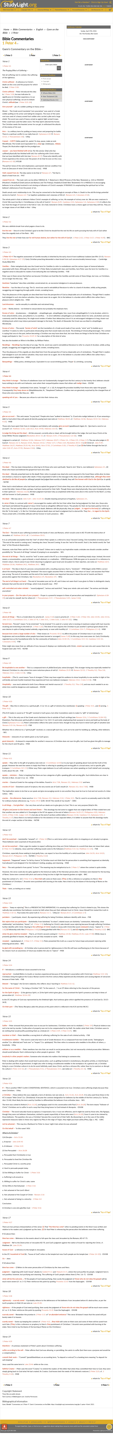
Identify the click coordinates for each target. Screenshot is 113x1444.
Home (6, 29)
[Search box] (48, 68)
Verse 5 (5, 407)
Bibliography (47, 84)
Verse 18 (6, 1291)
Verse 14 (6, 960)
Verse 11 (6, 753)
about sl (82, 1422)
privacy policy (36, 1422)
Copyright (46, 81)
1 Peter (14, 32)
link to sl (91, 1422)
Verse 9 (5, 658)
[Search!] (59, 68)
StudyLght (16, 4)
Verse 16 (6, 1078)
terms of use (23, 1422)
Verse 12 (6, 830)
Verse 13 (6, 898)
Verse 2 (5, 217)
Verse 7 (5, 523)
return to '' (102, 212)
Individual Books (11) (50, 100)
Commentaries (22, 29)
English (39, 29)
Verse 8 (5, 608)
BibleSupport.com (18, 1397)
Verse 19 (6, 1336)
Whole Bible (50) (49, 93)
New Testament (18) (50, 96)
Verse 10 (6, 697)
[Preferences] (110, 9)
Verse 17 (6, 1217)
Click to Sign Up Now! (99, 2)
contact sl (72, 1422)
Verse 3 (5, 247)
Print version (47, 79)
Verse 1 (5, 61)
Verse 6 (5, 458)
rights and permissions (56, 1422)
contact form (94, 1426)
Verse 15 (6, 1016)
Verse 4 (5, 371)
